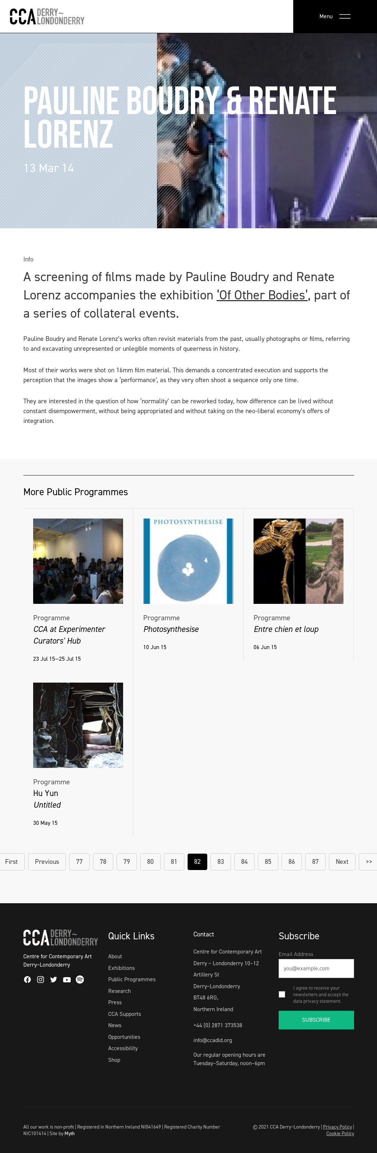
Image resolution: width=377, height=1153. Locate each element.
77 (79, 861)
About (115, 956)
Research (119, 991)
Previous (47, 861)
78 (103, 861)
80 (150, 861)
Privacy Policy (337, 1126)
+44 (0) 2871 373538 (217, 1025)
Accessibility (123, 1048)
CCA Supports (124, 1014)
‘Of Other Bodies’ (262, 295)
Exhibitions (121, 968)
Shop (114, 1060)
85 (268, 861)
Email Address (296, 954)
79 (126, 861)
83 (220, 861)
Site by (62, 1133)
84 (244, 861)
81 (174, 861)
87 (315, 861)
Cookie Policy (340, 1133)
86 (291, 861)
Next (342, 861)
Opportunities (124, 1037)
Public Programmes (132, 979)
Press (115, 1002)
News (114, 1025)
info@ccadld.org (212, 1040)
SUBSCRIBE (316, 1020)
